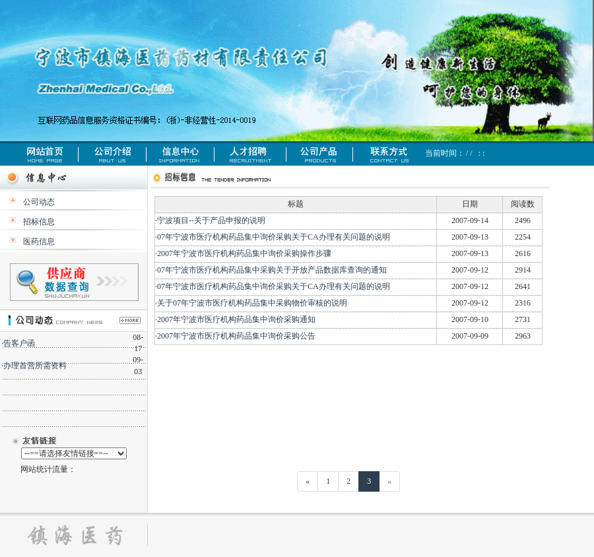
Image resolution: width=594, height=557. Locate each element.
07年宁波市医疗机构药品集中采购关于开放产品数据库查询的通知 (272, 270)
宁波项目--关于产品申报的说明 (211, 220)
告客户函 (19, 343)
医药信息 (39, 241)
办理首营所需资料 (35, 365)
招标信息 (39, 221)
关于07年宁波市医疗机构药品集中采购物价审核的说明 (252, 303)
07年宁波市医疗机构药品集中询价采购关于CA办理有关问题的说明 (273, 237)
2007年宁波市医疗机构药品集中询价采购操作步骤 (244, 253)
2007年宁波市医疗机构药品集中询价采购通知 (236, 319)
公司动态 (39, 202)
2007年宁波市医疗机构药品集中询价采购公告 (236, 336)
